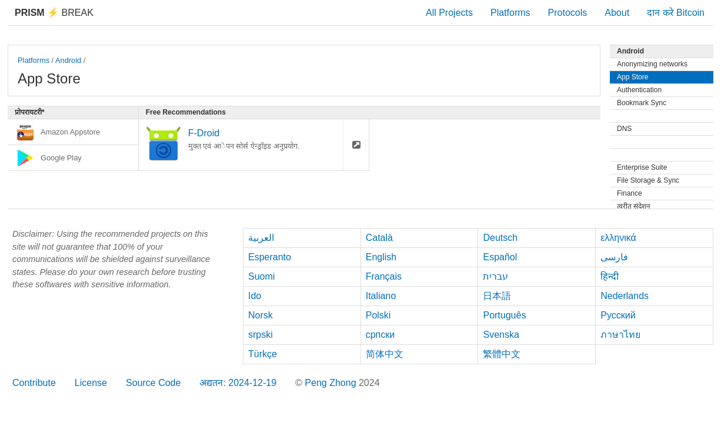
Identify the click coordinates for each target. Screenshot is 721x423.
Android (68, 60)
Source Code (153, 383)
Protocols (568, 13)
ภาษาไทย (620, 335)
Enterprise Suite (642, 167)
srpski (260, 335)
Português (504, 315)
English (381, 257)
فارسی (614, 257)
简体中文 (384, 354)
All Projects (449, 13)
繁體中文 (501, 354)
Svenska (501, 335)
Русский (617, 315)
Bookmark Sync (641, 103)
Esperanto (269, 257)
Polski (378, 315)
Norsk (260, 315)
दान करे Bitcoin (676, 13)
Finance (629, 193)
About (617, 13)
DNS (624, 129)
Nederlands (624, 296)
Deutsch (500, 238)
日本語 (497, 296)
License (91, 383)
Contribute (34, 383)
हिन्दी (609, 276)
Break (54, 13)
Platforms (510, 13)
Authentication (639, 90)
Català (379, 238)
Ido (254, 296)
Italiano (381, 296)
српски (380, 335)
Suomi (261, 276)
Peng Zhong (332, 383)
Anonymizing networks (652, 64)
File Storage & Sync (648, 180)
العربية (261, 238)
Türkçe (262, 354)
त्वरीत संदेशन (633, 206)
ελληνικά (618, 238)
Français (384, 276)
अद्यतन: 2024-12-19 (237, 383)
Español (500, 257)
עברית (495, 276)
